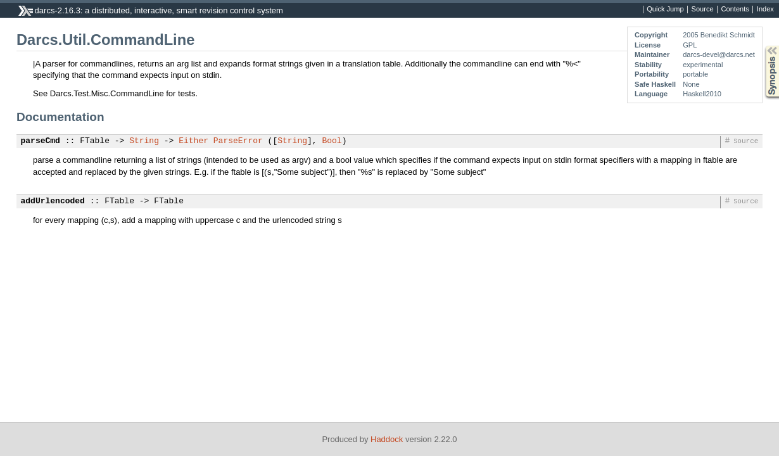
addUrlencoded (53, 201)
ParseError (238, 141)
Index (765, 9)
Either (193, 141)
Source (703, 9)
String (144, 141)
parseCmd (40, 141)
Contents (735, 9)
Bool (331, 141)
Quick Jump (665, 9)
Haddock (386, 439)
